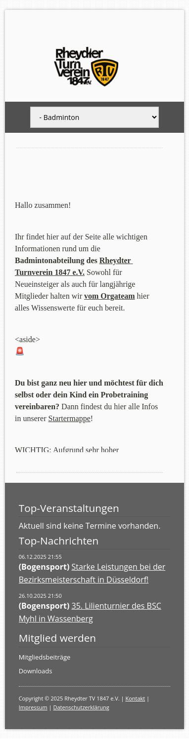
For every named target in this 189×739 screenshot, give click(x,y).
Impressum (33, 707)
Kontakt (135, 698)
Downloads (35, 670)
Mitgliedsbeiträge (45, 657)
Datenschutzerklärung (81, 707)
